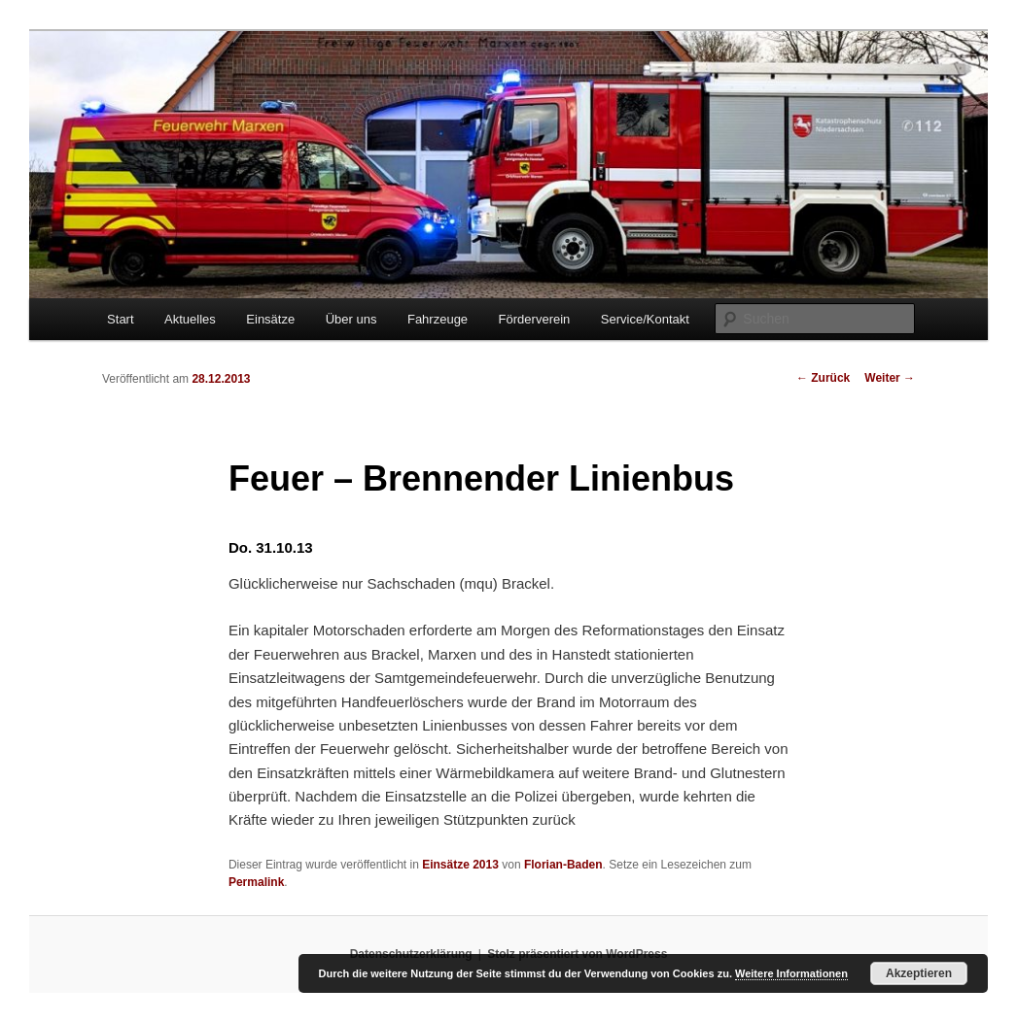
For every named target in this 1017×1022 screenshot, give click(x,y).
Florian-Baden (563, 864)
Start (120, 319)
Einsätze (270, 319)
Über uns (351, 319)
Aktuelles (190, 319)
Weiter (889, 378)
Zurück (823, 378)
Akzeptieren (919, 973)
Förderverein (535, 319)
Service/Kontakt (645, 319)
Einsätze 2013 (460, 864)
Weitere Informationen (791, 973)
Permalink (256, 882)
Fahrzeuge (437, 319)
